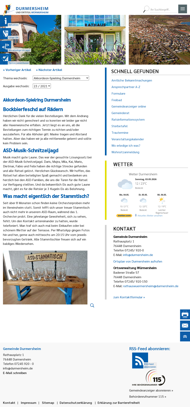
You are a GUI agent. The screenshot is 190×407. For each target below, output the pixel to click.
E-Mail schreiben (15, 373)
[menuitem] (123, 9)
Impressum (28, 402)
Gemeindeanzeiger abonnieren (150, 390)
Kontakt (9, 402)
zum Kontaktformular (127, 297)
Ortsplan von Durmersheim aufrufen (137, 261)
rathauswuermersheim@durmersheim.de (150, 286)
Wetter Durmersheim (143, 174)
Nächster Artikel (49, 70)
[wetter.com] (124, 216)
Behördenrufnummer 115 (146, 396)
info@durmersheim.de (138, 255)
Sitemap (48, 402)
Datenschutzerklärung (76, 402)
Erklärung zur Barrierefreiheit (119, 402)
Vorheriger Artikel (17, 70)
